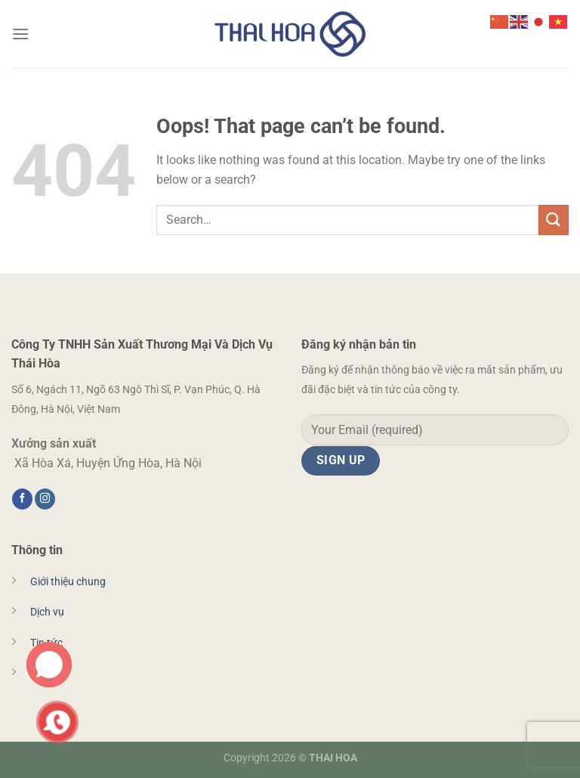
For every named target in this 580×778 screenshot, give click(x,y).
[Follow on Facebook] (22, 499)
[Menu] (20, 33)
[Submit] (553, 219)
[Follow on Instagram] (45, 499)
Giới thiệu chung (68, 581)
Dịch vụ (47, 612)
